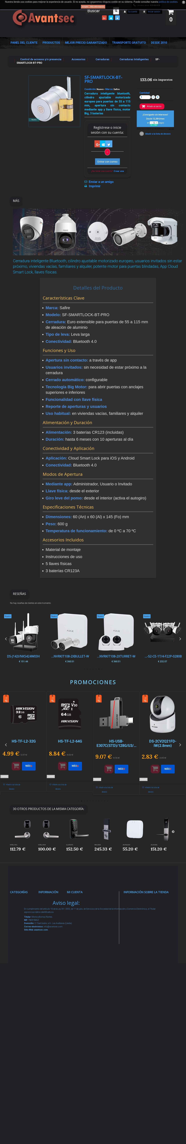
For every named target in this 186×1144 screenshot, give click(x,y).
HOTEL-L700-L (13, 845)
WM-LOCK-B (97, 845)
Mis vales (76, 946)
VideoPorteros (22, 965)
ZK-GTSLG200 (126, 845)
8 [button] (98, 801)
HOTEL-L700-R (42, 845)
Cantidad (145, 92)
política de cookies (168, 2)
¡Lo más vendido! (51, 917)
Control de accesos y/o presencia (20, 954)
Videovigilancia (22, 909)
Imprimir (95, 186)
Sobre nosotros (51, 942)
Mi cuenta (75, 892)
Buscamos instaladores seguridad (49, 994)
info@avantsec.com (141, 919)
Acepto (85, 7)
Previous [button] (5, 638)
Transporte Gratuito (129, 42)
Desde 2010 (159, 42)
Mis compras (78, 898)
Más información (97, 7)
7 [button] (84, 669)
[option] (162, 638)
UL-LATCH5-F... (70, 845)
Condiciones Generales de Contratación (49, 972)
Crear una (119, 171)
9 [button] (101, 801)
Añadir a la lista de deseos (158, 134)
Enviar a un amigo (101, 181)
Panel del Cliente (24, 42)
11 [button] (107, 801)
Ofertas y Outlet (22, 1043)
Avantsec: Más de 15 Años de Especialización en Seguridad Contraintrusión (51, 1062)
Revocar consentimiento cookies (50, 1031)
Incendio (18, 1035)
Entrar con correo (107, 161)
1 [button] (101, 669)
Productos (51, 42)
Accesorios (20, 1017)
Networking (20, 932)
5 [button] (90, 669)
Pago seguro (49, 935)
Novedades (48, 909)
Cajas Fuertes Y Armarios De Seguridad (22, 1073)
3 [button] (95, 669)
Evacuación (20, 1084)
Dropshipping (49, 983)
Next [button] (180, 638)
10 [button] (104, 801)
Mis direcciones (79, 928)
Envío (44, 961)
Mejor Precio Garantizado (86, 42)
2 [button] (98, 669)
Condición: (90, 89)
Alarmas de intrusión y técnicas (20, 921)
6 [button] (87, 669)
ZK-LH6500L (154, 845)
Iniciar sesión (153, 11)
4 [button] (93, 669)
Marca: (109, 89)
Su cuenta (132, 11)
